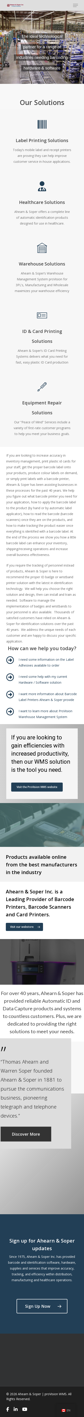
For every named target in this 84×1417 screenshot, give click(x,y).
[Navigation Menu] (75, 5)
